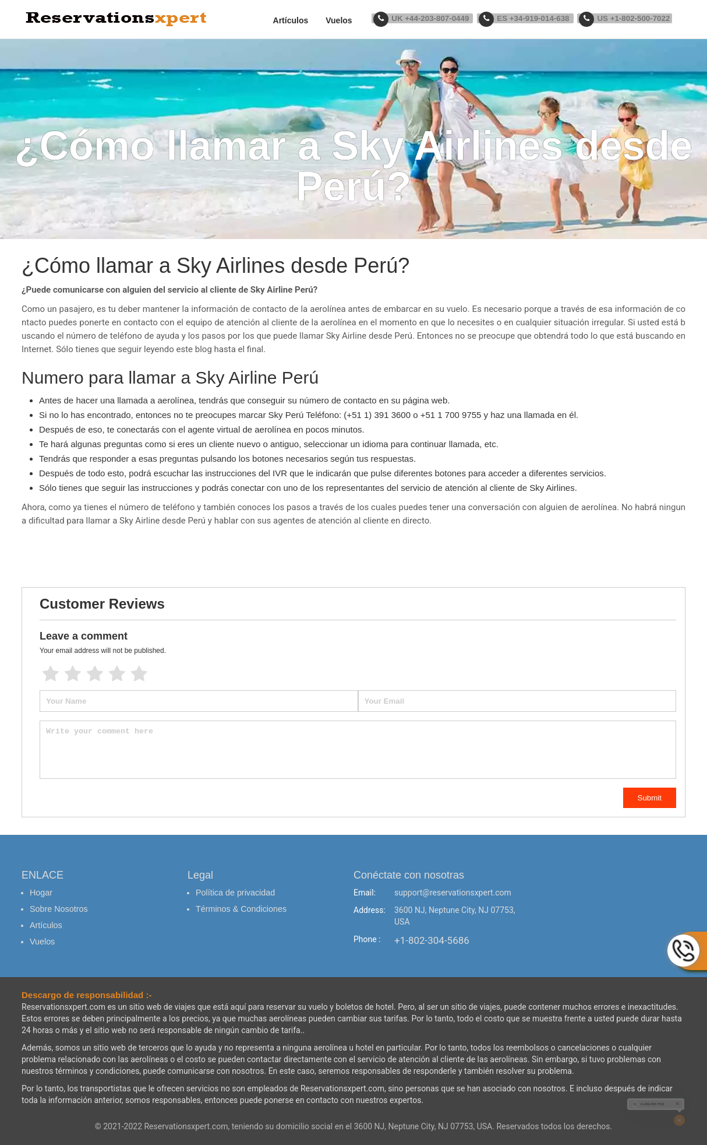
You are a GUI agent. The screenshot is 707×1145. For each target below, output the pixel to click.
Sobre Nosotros (58, 907)
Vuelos (351, 20)
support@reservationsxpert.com (452, 892)
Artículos (302, 20)
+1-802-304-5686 (431, 940)
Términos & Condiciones (240, 907)
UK (432, 18)
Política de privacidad (234, 892)
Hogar (41, 892)
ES (531, 18)
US (626, 18)
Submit (650, 797)
